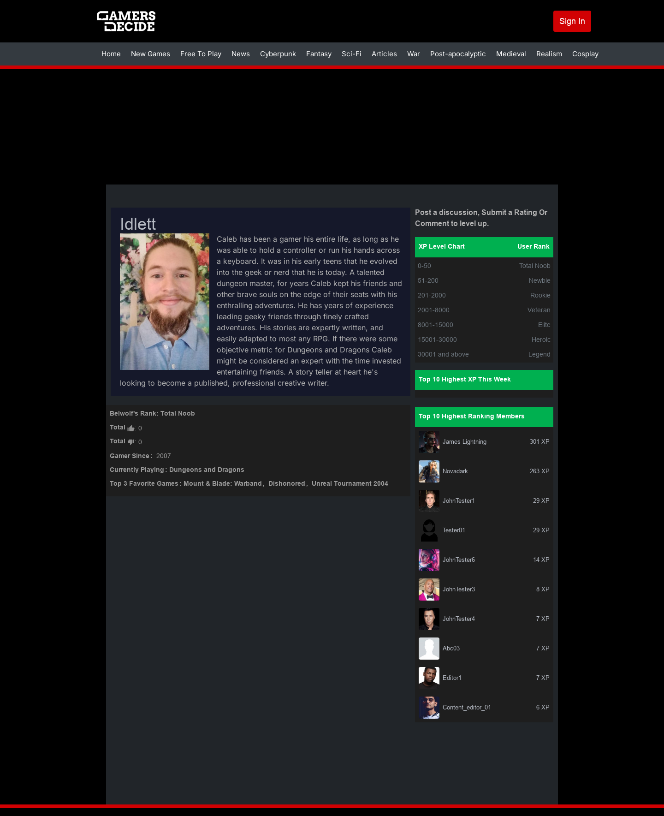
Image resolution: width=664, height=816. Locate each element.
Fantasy (319, 53)
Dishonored (286, 484)
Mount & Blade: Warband (223, 484)
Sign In (572, 21)
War (413, 53)
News (240, 53)
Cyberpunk (278, 53)
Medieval (511, 53)
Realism (549, 53)
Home (111, 53)
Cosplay (585, 53)
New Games (150, 53)
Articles (384, 53)
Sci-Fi (352, 53)
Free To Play (200, 53)
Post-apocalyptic (458, 53)
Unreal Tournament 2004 (350, 484)
